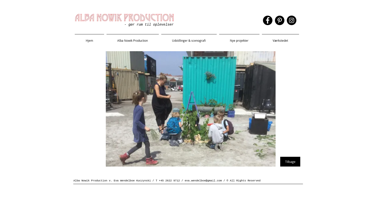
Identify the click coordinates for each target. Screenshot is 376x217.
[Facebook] (267, 20)
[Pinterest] (279, 20)
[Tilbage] (290, 162)
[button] (189, 38)
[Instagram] (291, 20)
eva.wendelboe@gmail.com (203, 180)
